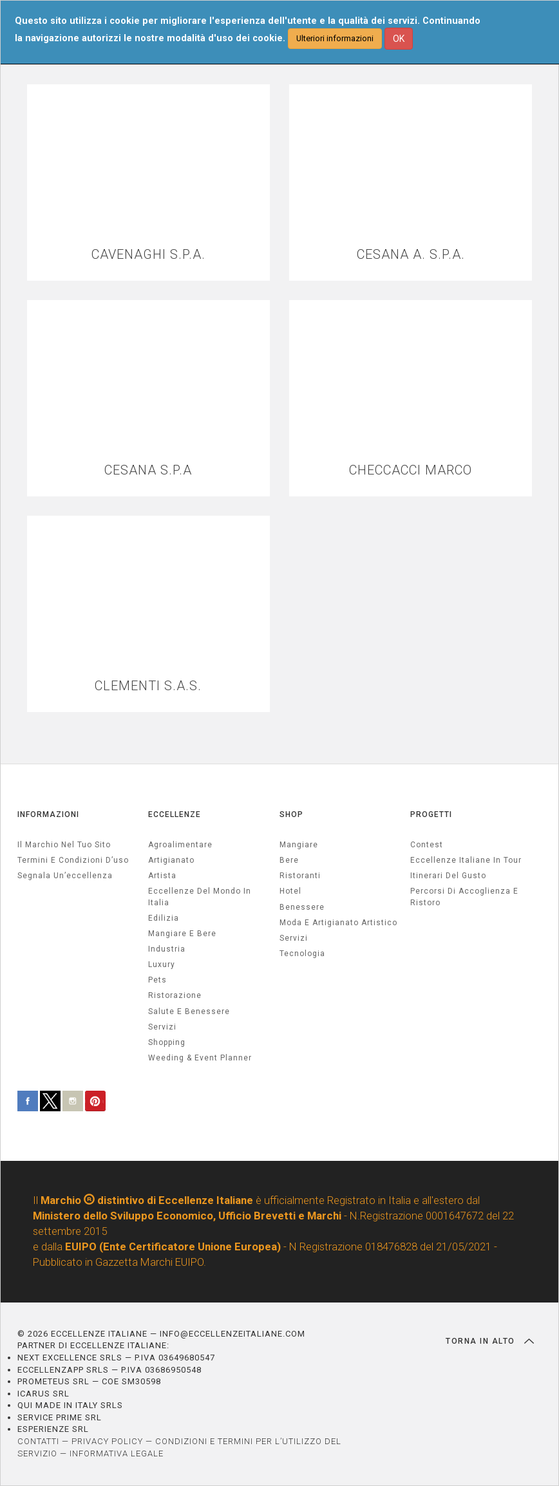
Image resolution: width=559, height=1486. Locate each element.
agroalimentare (180, 844)
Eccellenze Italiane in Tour (466, 860)
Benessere (302, 907)
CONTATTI (38, 1441)
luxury (161, 964)
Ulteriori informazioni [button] (335, 38)
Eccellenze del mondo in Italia (199, 897)
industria (166, 949)
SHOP (291, 814)
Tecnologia (302, 953)
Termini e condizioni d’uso (73, 860)
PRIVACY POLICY (107, 1441)
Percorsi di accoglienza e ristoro (464, 897)
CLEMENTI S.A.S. (148, 686)
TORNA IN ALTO (490, 1341)
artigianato (171, 860)
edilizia (163, 918)
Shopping (166, 1042)
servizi (162, 1026)
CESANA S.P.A (148, 470)
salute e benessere (189, 1011)
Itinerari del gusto (448, 875)
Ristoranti (300, 875)
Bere (289, 860)
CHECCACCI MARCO (410, 470)
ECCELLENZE (174, 814)
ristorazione (175, 995)
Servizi (294, 938)
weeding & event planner (200, 1057)
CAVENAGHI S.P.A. (148, 254)
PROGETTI (431, 814)
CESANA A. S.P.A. (411, 254)
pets (157, 979)
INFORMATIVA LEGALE (117, 1453)
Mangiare (299, 844)
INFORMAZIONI (48, 814)
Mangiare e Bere (182, 933)
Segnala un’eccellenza (65, 875)
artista (162, 875)
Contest (426, 844)
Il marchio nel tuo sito (64, 844)
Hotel (290, 891)
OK (398, 38)
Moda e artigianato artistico (338, 922)
